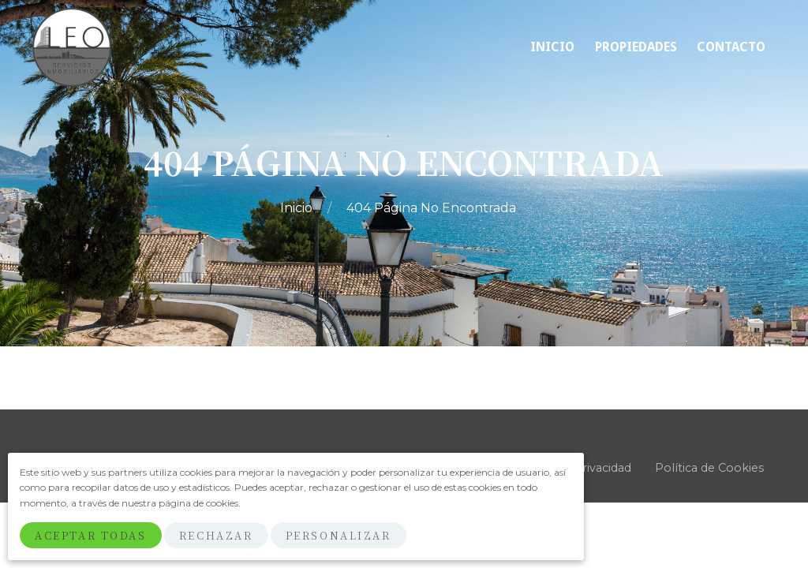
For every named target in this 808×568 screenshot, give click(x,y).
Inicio (298, 207)
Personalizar (338, 535)
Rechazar (215, 535)
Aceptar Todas (90, 535)
